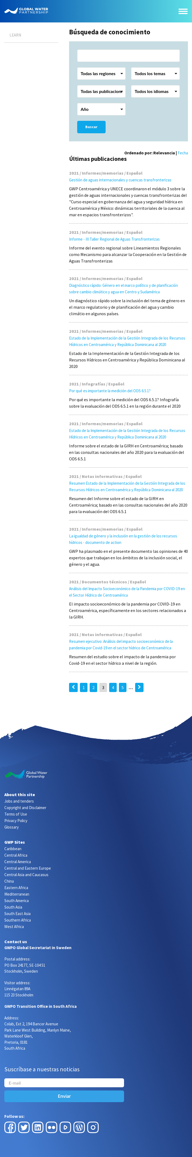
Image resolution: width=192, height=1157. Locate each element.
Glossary (11, 827)
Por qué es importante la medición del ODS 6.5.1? (110, 390)
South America (16, 900)
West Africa (14, 926)
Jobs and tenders (19, 801)
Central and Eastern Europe (27, 868)
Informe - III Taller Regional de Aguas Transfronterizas (114, 239)
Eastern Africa (16, 887)
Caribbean (12, 848)
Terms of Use (15, 814)
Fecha (183, 152)
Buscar (91, 126)
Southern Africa (17, 920)
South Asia (13, 907)
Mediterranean (16, 894)
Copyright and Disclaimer (25, 807)
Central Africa (15, 855)
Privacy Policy (15, 820)
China (9, 881)
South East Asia (17, 913)
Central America (17, 861)
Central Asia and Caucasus (26, 874)
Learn (15, 35)
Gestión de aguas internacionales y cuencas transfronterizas (120, 179)
